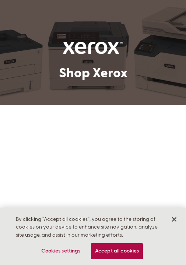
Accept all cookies (117, 251)
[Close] (174, 219)
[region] (93, 236)
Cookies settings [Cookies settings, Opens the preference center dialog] (60, 251)
